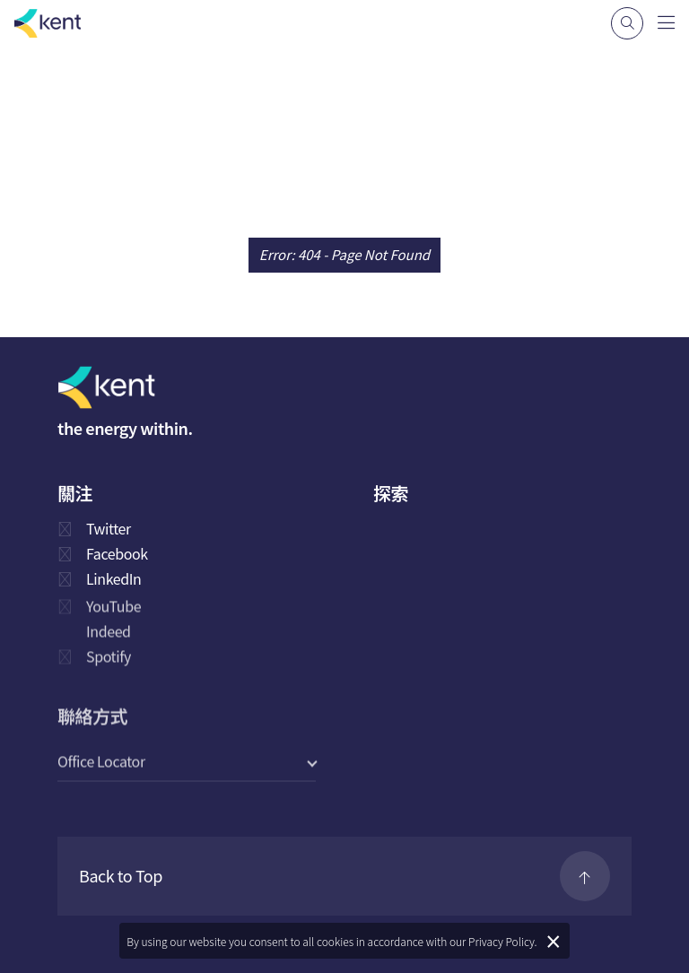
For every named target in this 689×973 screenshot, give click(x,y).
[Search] (627, 23)
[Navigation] (666, 21)
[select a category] (186, 762)
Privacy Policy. (502, 941)
